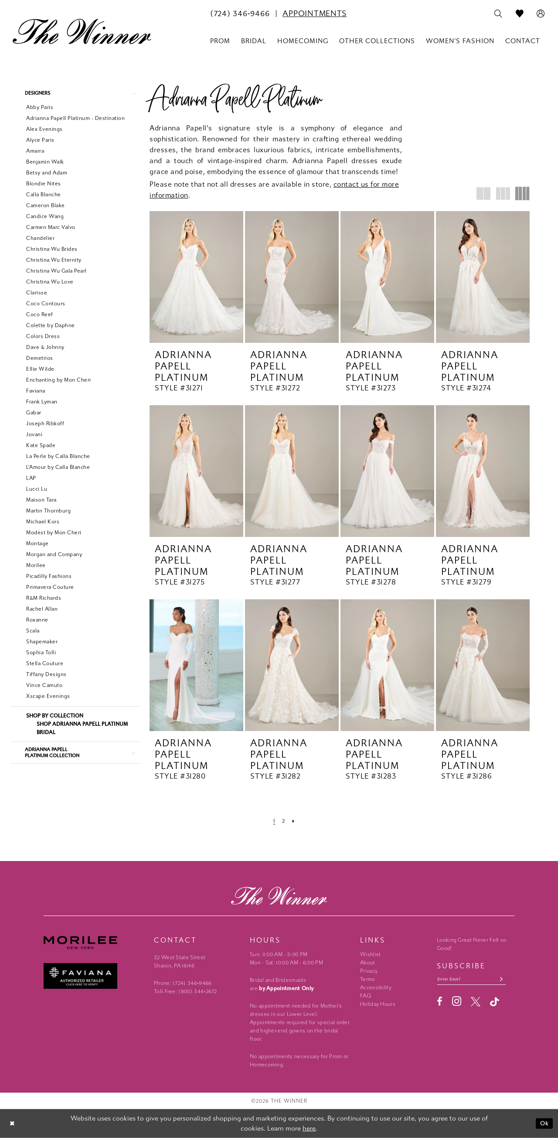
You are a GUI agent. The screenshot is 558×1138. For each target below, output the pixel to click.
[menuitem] (240, 13)
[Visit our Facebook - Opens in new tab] (439, 1003)
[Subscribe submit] (508, 980)
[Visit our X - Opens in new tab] (475, 1003)
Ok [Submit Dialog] (544, 1123)
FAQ (365, 996)
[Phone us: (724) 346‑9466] (240, 13)
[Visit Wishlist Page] (520, 14)
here (309, 1128)
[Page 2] (283, 821)
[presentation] (196, 277)
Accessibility (375, 987)
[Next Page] (294, 821)
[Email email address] (475, 980)
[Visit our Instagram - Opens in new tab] (456, 1002)
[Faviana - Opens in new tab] (94, 976)
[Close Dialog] (12, 1123)
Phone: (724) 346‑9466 (183, 983)
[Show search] (498, 14)
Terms (367, 979)
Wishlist (370, 954)
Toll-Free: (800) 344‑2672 (185, 991)
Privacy (369, 971)
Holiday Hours (377, 1004)
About (367, 963)
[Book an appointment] (314, 13)
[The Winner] (82, 31)
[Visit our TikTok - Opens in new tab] (494, 1002)
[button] (540, 14)
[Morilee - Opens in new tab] (94, 943)
